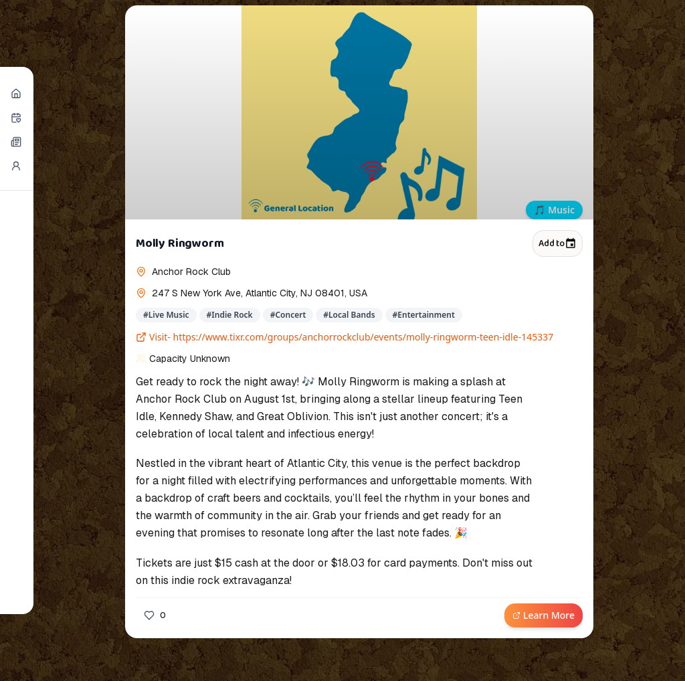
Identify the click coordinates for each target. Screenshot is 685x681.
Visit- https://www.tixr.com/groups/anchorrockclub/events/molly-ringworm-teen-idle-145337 (344, 336)
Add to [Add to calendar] (558, 243)
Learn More (543, 615)
